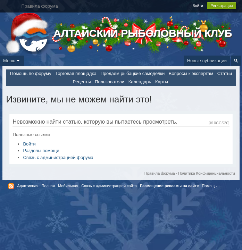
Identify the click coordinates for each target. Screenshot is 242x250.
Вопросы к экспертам (191, 73)
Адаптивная (27, 186)
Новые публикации (207, 60)
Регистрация (221, 5)
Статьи (224, 73)
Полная (48, 186)
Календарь (139, 81)
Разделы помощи (41, 150)
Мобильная (68, 186)
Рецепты (82, 81)
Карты (161, 81)
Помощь (209, 186)
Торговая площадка (75, 73)
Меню (12, 60)
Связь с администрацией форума (58, 157)
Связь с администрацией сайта (109, 186)
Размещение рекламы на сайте (169, 186)
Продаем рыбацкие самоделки (132, 73)
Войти (197, 5)
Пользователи (109, 81)
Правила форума (159, 173)
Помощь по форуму (30, 73)
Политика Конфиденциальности (206, 173)
